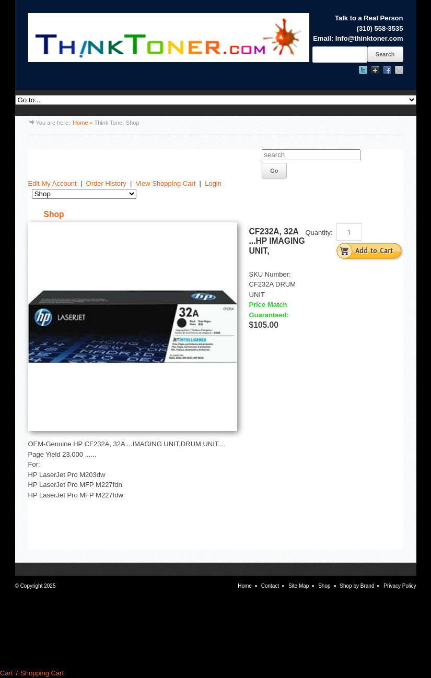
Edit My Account (52, 183)
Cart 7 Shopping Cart (32, 673)
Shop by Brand (357, 586)
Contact (270, 586)
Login (213, 183)
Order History (106, 183)
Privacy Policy (399, 586)
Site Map (298, 586)
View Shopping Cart (166, 183)
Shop (324, 586)
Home (80, 123)
